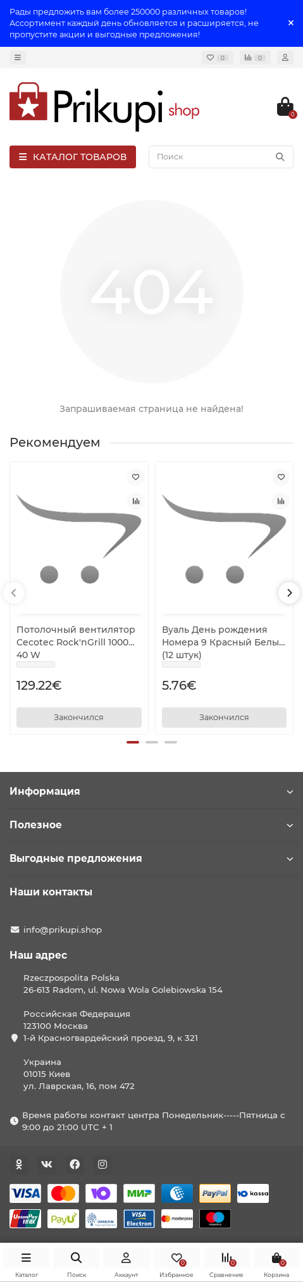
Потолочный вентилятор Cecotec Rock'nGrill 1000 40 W (75, 642)
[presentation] (14, 593)
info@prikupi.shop (62, 929)
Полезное (151, 825)
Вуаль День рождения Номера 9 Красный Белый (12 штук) (223, 642)
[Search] (221, 157)
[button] (133, 742)
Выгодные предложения (151, 858)
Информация (151, 791)
